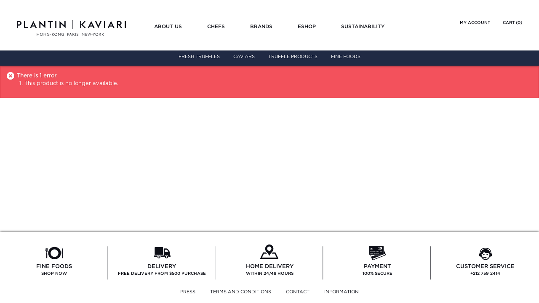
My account (475, 22)
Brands (261, 26)
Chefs (216, 26)
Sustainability (363, 26)
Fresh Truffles (199, 56)
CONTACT (298, 292)
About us (168, 26)
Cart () (512, 22)
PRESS (187, 292)
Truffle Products (293, 56)
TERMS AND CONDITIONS (240, 292)
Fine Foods (345, 56)
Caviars (244, 56)
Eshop (307, 26)
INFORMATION (341, 292)
